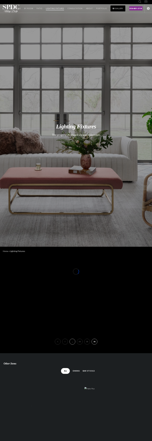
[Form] (146, 1)
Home (5, 251)
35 (87, 341)
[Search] (140, 1)
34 (80, 341)
